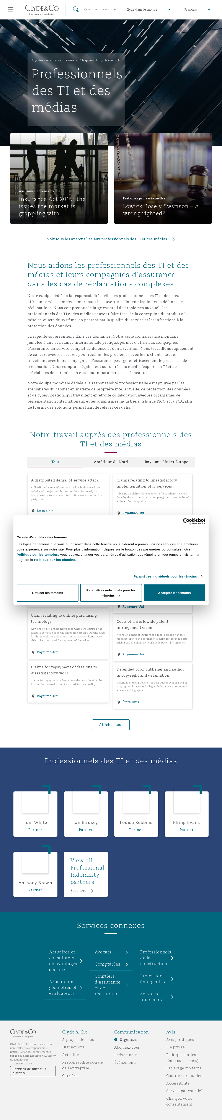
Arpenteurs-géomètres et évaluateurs (63, 987)
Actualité (70, 1055)
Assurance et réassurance (62, 60)
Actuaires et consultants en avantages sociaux (63, 960)
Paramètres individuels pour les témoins (165, 576)
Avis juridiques (180, 1039)
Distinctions (73, 1047)
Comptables (107, 964)
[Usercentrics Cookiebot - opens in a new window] (186, 521)
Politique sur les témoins (54, 559)
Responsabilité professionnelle (101, 60)
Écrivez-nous (126, 1055)
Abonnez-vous (127, 1047)
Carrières (71, 1075)
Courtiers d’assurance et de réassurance (108, 985)
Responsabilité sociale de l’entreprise (82, 1065)
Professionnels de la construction (155, 957)
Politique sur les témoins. (38, 554)
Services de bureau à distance (29, 1071)
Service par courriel (184, 1091)
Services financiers (151, 996)
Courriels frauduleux (185, 1075)
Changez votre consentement (179, 1101)
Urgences (128, 1039)
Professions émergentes (152, 978)
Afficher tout (111, 724)
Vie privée (175, 1047)
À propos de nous (78, 1039)
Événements (125, 1062)
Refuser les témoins (47, 592)
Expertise (38, 60)
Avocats (103, 952)
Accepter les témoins (174, 592)
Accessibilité (178, 1083)
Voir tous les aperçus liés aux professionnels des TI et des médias (107, 239)
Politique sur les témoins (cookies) (182, 1058)
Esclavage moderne (184, 1068)
